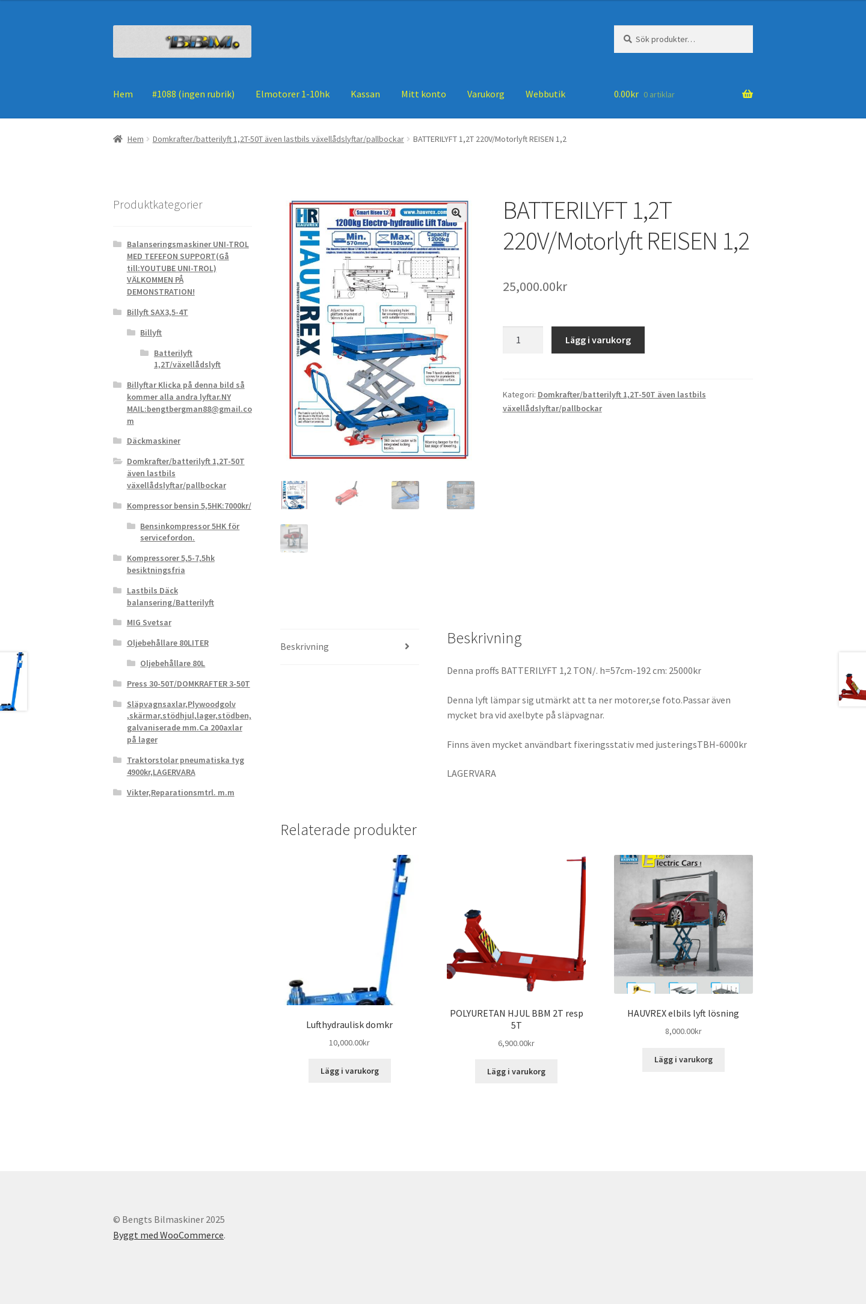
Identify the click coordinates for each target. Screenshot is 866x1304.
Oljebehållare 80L (172, 663)
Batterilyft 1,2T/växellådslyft (187, 358)
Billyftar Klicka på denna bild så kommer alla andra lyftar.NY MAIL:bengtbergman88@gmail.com (189, 402)
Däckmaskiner (153, 440)
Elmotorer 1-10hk (293, 94)
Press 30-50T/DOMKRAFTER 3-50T (188, 683)
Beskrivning (304, 646)
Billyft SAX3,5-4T (157, 312)
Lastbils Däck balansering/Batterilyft (170, 596)
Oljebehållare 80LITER (168, 642)
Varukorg (486, 94)
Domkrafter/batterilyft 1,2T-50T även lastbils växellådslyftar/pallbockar (278, 138)
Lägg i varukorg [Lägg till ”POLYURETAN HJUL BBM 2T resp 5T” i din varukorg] (516, 1071)
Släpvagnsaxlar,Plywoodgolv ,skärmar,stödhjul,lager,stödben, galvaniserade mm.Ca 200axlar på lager (189, 722)
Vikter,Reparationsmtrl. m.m (181, 792)
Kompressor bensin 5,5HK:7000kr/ (189, 505)
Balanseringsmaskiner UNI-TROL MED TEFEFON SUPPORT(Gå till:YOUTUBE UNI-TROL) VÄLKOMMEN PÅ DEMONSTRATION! (188, 268)
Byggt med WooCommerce (168, 1235)
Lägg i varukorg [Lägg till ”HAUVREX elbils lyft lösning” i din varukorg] (683, 1060)
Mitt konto (423, 94)
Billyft (151, 332)
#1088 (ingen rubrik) (193, 94)
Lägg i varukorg (598, 340)
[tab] (349, 647)
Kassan (365, 94)
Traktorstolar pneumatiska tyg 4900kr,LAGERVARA (185, 766)
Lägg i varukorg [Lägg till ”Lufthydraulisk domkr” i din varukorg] (350, 1070)
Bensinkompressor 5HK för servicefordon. (189, 532)
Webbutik (545, 94)
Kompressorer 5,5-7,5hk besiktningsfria (171, 564)
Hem (123, 94)
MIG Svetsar (149, 622)
